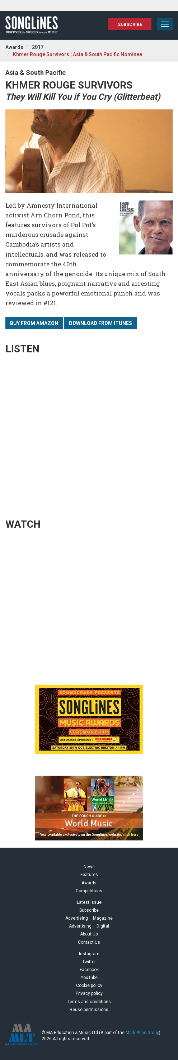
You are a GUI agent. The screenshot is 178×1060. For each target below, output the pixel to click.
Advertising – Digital (89, 926)
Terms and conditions (89, 1001)
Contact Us (89, 942)
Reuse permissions (89, 1009)
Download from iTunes (100, 323)
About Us (89, 934)
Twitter (89, 961)
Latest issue (89, 902)
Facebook (89, 969)
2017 (37, 47)
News (89, 866)
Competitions (89, 890)
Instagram (89, 953)
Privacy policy (89, 993)
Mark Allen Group (142, 1032)
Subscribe (130, 24)
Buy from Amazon (34, 323)
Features (89, 874)
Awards (14, 47)
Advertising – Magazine (89, 918)
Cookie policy (89, 985)
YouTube (89, 977)
